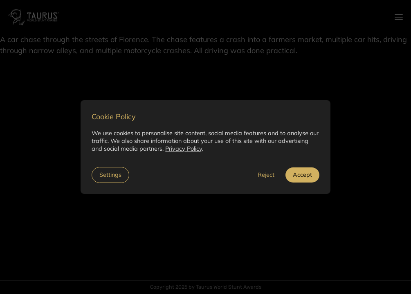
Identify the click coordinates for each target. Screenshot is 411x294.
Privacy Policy (183, 148)
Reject (266, 174)
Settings (110, 174)
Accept (302, 174)
